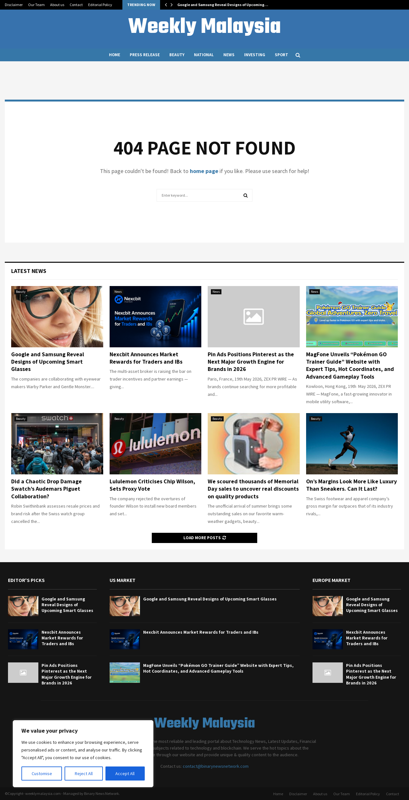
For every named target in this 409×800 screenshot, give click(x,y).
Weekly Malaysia (204, 27)
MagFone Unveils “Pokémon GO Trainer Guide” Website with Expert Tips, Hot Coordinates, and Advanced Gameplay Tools (350, 365)
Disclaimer (14, 4)
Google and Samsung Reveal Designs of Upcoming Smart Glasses (47, 362)
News (229, 54)
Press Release (145, 54)
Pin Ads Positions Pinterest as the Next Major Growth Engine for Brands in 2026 (251, 362)
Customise (42, 773)
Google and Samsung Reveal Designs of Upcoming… (222, 4)
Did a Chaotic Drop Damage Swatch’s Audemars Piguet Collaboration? (46, 489)
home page (204, 171)
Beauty (176, 54)
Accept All (125, 773)
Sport (281, 54)
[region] (83, 753)
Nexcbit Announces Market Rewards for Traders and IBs (146, 358)
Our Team (36, 4)
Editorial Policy (100, 4)
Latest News (28, 271)
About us (57, 4)
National (204, 54)
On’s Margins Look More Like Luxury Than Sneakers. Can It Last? (351, 485)
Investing (254, 54)
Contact (76, 4)
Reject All (84, 773)
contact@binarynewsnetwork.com (216, 766)
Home (114, 54)
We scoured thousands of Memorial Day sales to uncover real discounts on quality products (253, 489)
